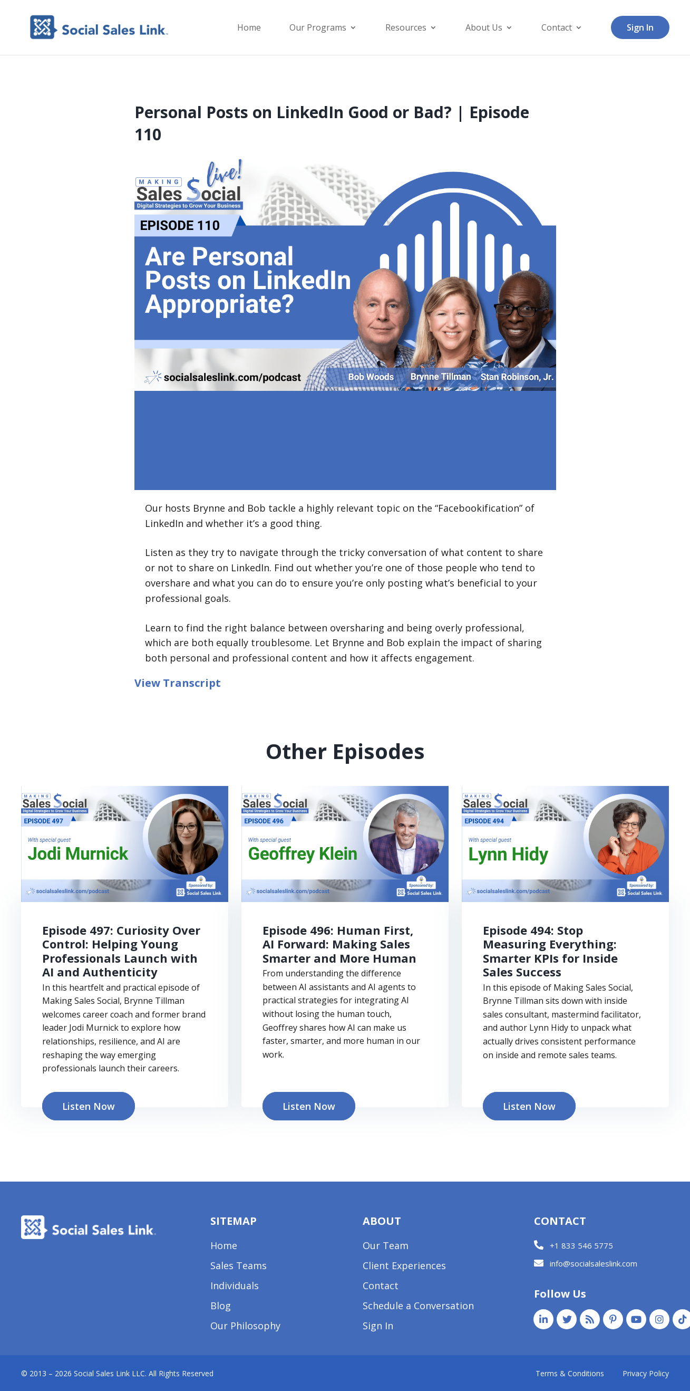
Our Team (386, 1247)
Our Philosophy (245, 1327)
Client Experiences (404, 1267)
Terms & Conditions (570, 1373)
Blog (220, 1307)
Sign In (640, 27)
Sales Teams (238, 1267)
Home (249, 28)
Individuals (234, 1287)
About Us (483, 28)
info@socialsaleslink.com (593, 1263)
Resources (405, 28)
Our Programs (317, 28)
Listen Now (88, 1106)
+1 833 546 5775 (581, 1245)
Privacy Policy (646, 1373)
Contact (556, 28)
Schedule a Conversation (418, 1307)
